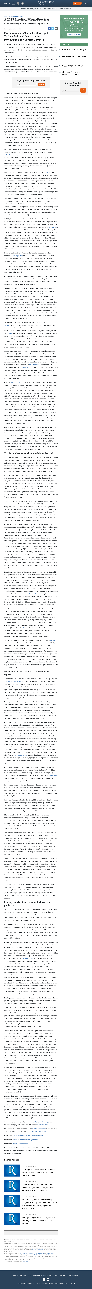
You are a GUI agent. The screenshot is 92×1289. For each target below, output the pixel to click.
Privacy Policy (48, 1275)
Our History (23, 1275)
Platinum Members (48, 1258)
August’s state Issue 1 (14, 681)
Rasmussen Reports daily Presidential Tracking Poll (32, 1253)
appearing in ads (21, 755)
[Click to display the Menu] (7, 3)
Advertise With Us (37, 1275)
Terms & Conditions (59, 1275)
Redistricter (53, 227)
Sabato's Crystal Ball (39, 1131)
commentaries (49, 1253)
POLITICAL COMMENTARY (13, 16)
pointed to (24, 367)
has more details (27, 958)
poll (10, 333)
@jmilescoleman (42, 1125)
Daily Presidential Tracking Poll (74, 50)
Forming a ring (17, 256)
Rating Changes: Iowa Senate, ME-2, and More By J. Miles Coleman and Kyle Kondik (39, 1220)
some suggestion (17, 382)
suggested (53, 775)
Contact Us (76, 1275)
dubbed (25, 628)
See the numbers (74, 34)
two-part (38, 594)
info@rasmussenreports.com (45, 1283)
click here (25, 1261)
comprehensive (29, 594)
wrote (49, 173)
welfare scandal (35, 365)
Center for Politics (38, 1129)
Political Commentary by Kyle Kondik (25, 1140)
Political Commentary (20, 1144)
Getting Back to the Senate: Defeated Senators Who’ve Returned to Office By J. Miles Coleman (40, 1172)
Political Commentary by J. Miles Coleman (27, 1135)
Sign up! (41, 84)
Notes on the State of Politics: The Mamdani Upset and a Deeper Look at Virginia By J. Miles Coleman (38, 1187)
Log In (86, 3)
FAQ (29, 1275)
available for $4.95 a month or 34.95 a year (42, 1255)
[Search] (13, 3)
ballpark (7, 155)
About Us (15, 1275)
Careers (69, 1275)
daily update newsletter (37, 1249)
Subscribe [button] (77, 3)
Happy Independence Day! (72, 65)
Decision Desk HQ (41, 1122)
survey (6, 325)
